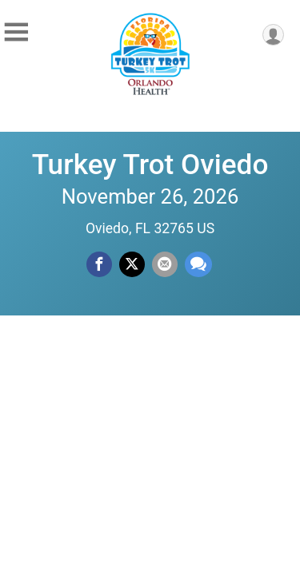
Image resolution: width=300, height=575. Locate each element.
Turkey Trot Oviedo (150, 164)
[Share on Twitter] (132, 264)
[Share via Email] (165, 264)
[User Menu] (273, 35)
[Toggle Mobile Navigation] (16, 32)
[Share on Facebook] (99, 264)
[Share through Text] (198, 264)
